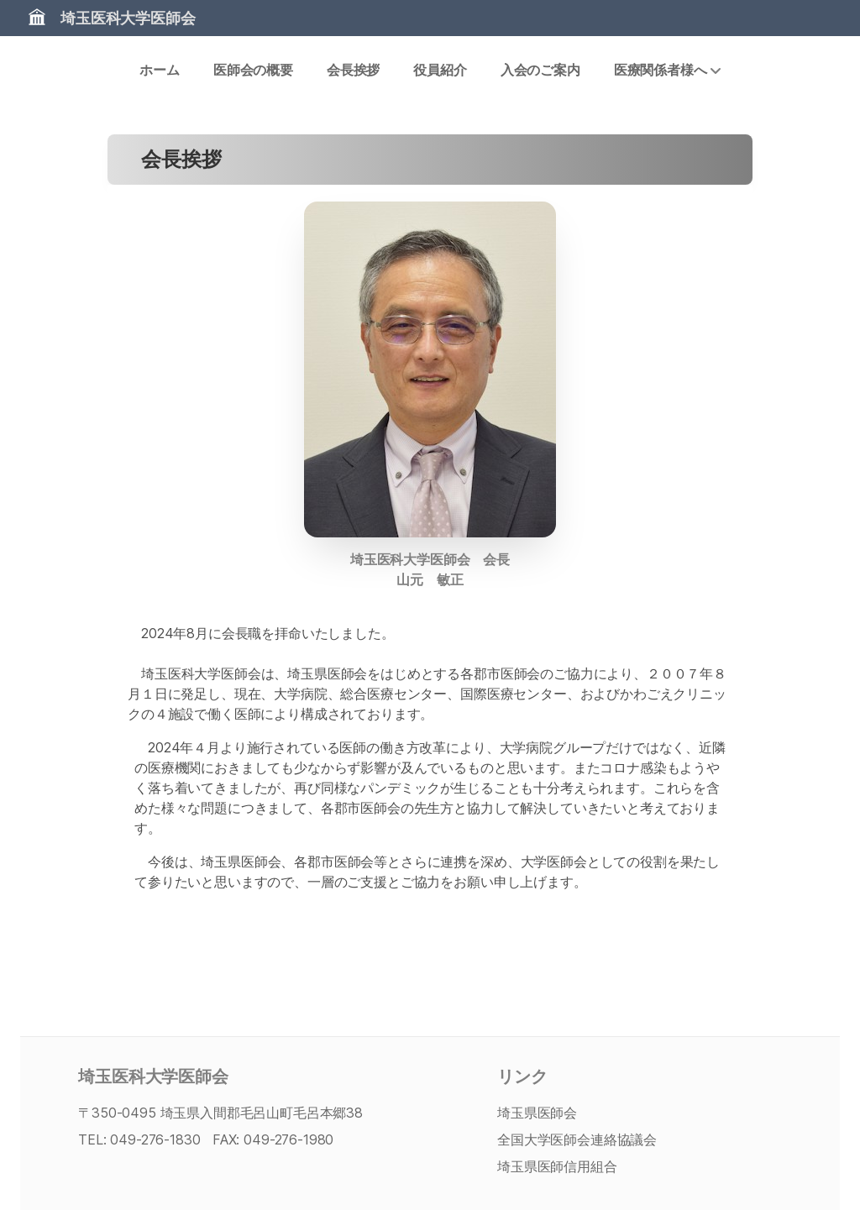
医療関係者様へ (667, 69)
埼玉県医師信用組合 (557, 1166)
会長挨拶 (353, 69)
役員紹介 (439, 69)
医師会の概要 (253, 69)
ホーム (159, 69)
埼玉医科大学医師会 (128, 18)
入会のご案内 (540, 69)
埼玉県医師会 (537, 1112)
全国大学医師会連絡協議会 (577, 1139)
